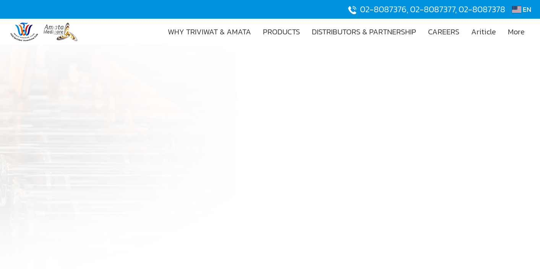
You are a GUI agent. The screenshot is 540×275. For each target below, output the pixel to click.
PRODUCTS (281, 31)
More (516, 31)
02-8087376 (383, 9)
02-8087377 (432, 9)
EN (521, 9)
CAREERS (443, 31)
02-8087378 (482, 9)
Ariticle (483, 31)
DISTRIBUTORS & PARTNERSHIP (364, 31)
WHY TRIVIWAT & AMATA (209, 31)
